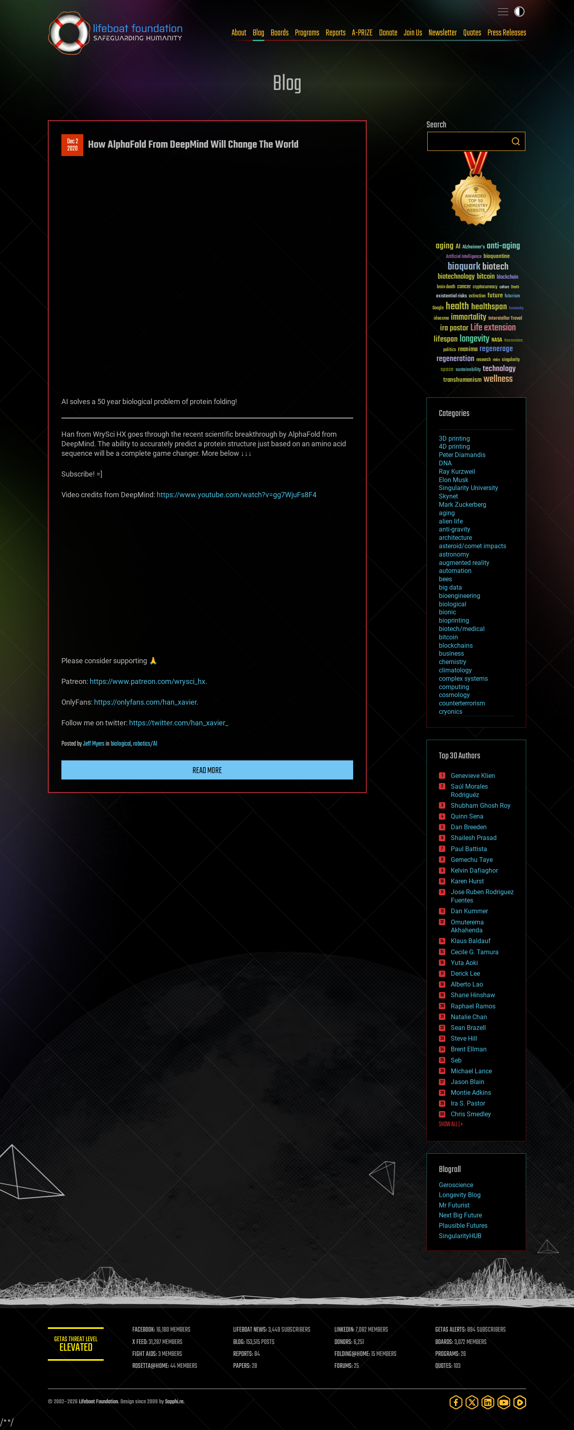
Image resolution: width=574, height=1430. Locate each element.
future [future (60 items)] (495, 295)
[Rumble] (519, 1402)
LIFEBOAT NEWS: (250, 1330)
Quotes (472, 33)
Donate (388, 33)
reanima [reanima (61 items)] (468, 349)
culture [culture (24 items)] (504, 287)
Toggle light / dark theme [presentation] (519, 11)
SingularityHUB (460, 1236)
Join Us (413, 33)
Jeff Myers (93, 744)
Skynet (448, 496)
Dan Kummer (469, 911)
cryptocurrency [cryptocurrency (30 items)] (485, 287)
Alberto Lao (467, 984)
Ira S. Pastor (468, 1103)
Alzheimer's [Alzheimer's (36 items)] (473, 247)
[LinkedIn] (488, 1402)
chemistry (452, 662)
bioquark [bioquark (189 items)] (464, 267)
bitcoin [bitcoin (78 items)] (486, 277)
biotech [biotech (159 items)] (495, 267)
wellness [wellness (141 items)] (498, 379)
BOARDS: (444, 1342)
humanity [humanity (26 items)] (516, 308)
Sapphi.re (174, 1402)
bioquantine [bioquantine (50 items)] (497, 256)
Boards (280, 33)
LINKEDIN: (344, 1330)
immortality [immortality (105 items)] (468, 317)
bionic (447, 612)
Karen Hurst (467, 881)
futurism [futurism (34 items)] (512, 296)
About (239, 33)
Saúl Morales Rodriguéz (469, 791)
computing (454, 687)
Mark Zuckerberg (462, 504)
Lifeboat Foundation (98, 1402)
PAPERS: (242, 1366)
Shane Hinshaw (473, 995)
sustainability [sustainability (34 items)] (468, 370)
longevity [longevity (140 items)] (474, 339)
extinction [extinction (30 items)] (477, 296)
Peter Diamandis (462, 455)
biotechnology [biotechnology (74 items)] (456, 277)
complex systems (463, 678)
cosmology (454, 695)
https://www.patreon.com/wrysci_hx (147, 681)
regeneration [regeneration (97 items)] (455, 358)
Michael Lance (471, 1071)
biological (121, 744)
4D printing (454, 446)
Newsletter (443, 33)
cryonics (450, 711)
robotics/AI (145, 744)
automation (455, 570)
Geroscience (456, 1185)
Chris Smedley (471, 1114)
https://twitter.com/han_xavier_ (178, 723)
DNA (445, 463)
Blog (258, 33)
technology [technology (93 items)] (499, 369)
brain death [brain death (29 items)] (446, 287)
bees (445, 579)
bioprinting (454, 620)
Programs (307, 33)
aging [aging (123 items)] (445, 246)
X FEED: (139, 1342)
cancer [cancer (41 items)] (464, 287)
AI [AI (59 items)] (458, 247)
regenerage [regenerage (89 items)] (496, 349)
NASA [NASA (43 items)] (496, 340)
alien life (451, 521)
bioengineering (459, 596)
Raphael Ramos (473, 1006)
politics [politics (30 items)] (449, 350)
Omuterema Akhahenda (467, 926)
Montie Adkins (471, 1092)
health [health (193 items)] (457, 307)
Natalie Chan (469, 1017)
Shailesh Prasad (474, 838)
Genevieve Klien (473, 775)
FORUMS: (343, 1366)
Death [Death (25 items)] (515, 287)
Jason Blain (467, 1082)
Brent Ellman (469, 1049)
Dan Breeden (469, 827)
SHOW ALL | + (451, 1124)
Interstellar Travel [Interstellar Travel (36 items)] (505, 319)
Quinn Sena (467, 816)
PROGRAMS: (447, 1354)
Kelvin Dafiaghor (474, 870)
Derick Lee (465, 973)
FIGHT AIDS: (144, 1354)
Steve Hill (464, 1038)
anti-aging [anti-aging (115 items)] (503, 246)
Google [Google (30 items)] (438, 308)
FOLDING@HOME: (352, 1354)
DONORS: (343, 1342)
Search (515, 141)
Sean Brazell (468, 1027)
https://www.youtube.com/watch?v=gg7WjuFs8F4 (236, 494)
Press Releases (507, 33)
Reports (336, 33)
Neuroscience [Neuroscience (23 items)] (513, 341)
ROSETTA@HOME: (150, 1366)
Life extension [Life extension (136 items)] (493, 328)
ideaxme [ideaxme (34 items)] (441, 319)
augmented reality (464, 563)
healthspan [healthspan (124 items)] (489, 307)
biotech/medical (462, 629)
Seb (456, 1060)
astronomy (454, 554)
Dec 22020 (72, 145)
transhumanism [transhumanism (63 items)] (462, 380)
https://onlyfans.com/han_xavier (145, 702)
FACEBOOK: (143, 1330)
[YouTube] (503, 1402)
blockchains (456, 645)
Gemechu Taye (472, 859)
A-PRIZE (362, 33)
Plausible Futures (463, 1225)
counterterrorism (462, 703)
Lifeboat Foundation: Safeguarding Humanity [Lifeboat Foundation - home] (115, 33)
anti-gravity (454, 529)
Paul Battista (469, 849)
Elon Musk (453, 480)
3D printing (454, 438)
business (451, 653)
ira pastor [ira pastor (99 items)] (454, 328)
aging (447, 513)
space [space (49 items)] (447, 369)
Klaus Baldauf (471, 941)
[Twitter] (472, 1402)
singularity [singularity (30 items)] (511, 360)
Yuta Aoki (464, 963)
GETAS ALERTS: (450, 1330)
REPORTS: (243, 1354)
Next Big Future (460, 1215)
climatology (455, 670)
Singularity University (468, 488)
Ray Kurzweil (457, 471)
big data (450, 587)
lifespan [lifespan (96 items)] (446, 339)
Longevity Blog (460, 1195)
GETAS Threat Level (75, 1345)
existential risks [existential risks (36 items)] (451, 296)
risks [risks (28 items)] (496, 360)
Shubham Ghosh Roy (481, 805)
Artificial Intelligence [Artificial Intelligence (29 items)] (464, 257)
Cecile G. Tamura (475, 952)
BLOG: (239, 1342)
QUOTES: (443, 1366)
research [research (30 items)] (483, 360)
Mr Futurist (454, 1205)
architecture (455, 537)
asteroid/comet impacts (472, 546)
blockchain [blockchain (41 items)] (507, 277)
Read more (207, 771)
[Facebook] (456, 1402)
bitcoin (448, 637)
